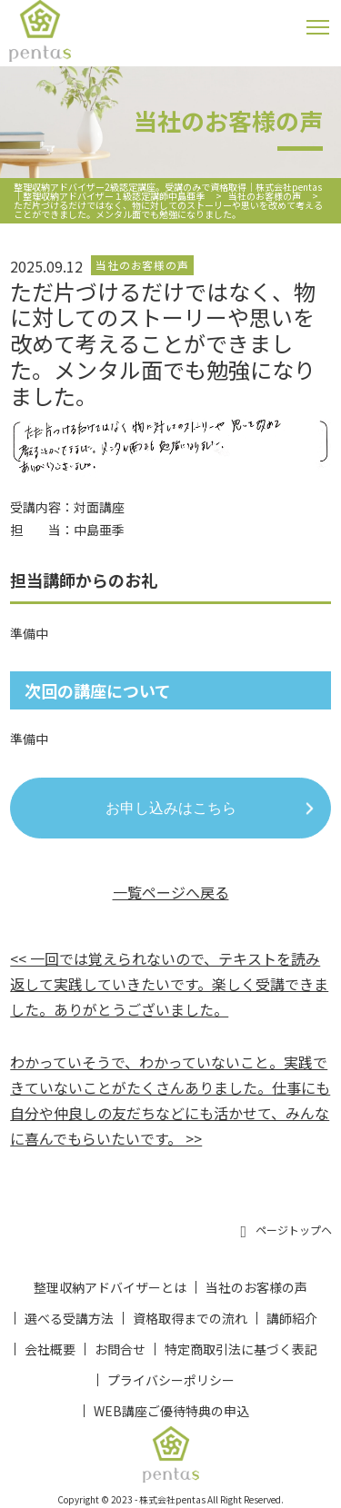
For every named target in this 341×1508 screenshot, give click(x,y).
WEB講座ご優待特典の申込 (171, 1410)
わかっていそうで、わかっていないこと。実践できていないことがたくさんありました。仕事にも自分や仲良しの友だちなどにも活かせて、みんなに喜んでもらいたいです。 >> (170, 1100)
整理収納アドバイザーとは (110, 1287)
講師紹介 (291, 1318)
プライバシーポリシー (171, 1380)
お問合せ (120, 1349)
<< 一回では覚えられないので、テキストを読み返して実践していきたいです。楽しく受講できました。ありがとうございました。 (169, 983)
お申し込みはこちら (170, 808)
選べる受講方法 (69, 1318)
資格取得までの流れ (190, 1318)
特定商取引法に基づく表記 (241, 1349)
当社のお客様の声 (256, 1287)
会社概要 (50, 1349)
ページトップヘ (286, 1231)
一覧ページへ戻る (171, 892)
